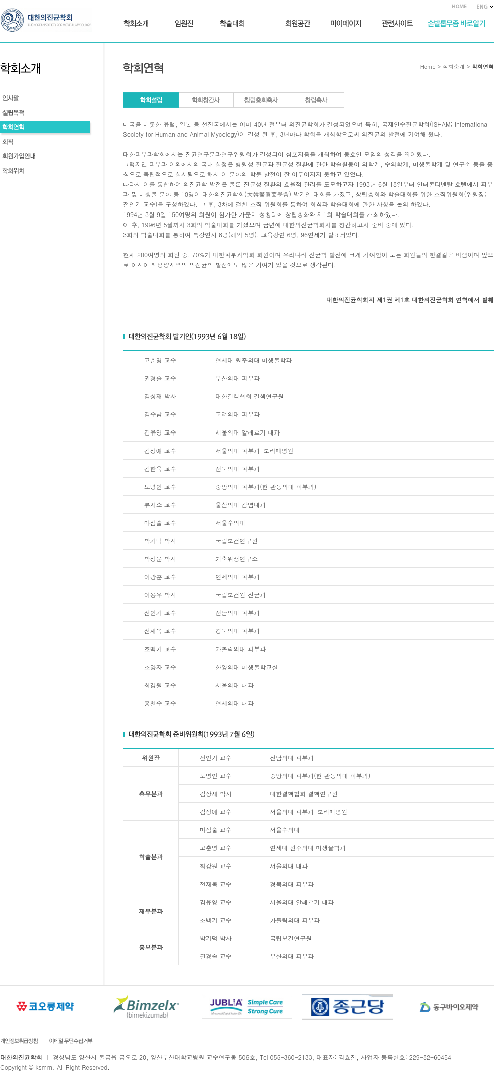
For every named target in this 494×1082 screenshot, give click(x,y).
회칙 (46, 143)
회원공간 (297, 23)
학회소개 (136, 23)
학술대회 (232, 23)
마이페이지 (345, 23)
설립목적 (46, 114)
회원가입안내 (46, 157)
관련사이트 (397, 23)
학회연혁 (46, 128)
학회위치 (46, 172)
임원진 (184, 23)
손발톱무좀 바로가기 (456, 23)
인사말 (46, 99)
